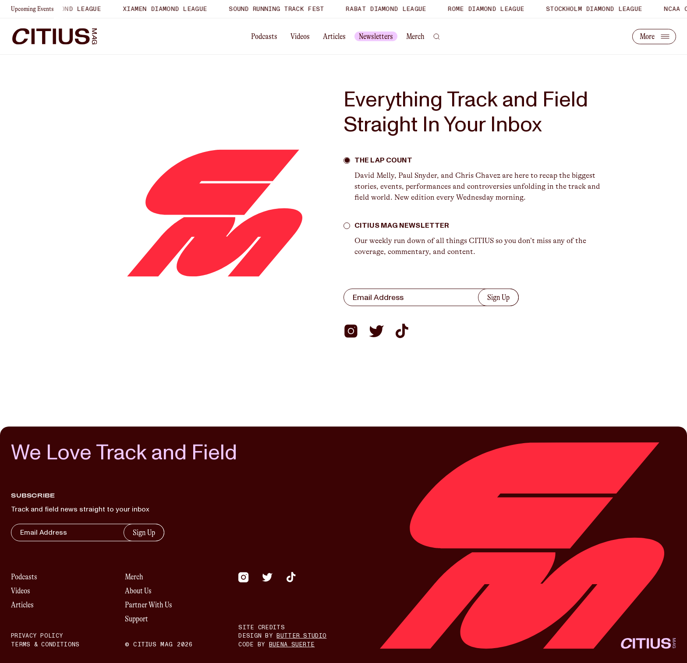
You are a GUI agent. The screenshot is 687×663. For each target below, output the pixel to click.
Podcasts (264, 36)
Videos (300, 36)
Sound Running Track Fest (281, 9)
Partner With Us (148, 604)
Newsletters (376, 36)
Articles (334, 36)
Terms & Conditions (45, 645)
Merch (415, 36)
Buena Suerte (292, 645)
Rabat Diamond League (391, 9)
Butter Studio (301, 636)
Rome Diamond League (491, 9)
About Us (138, 590)
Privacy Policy (37, 636)
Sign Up (498, 297)
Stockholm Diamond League (599, 9)
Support (136, 618)
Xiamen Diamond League (169, 9)
